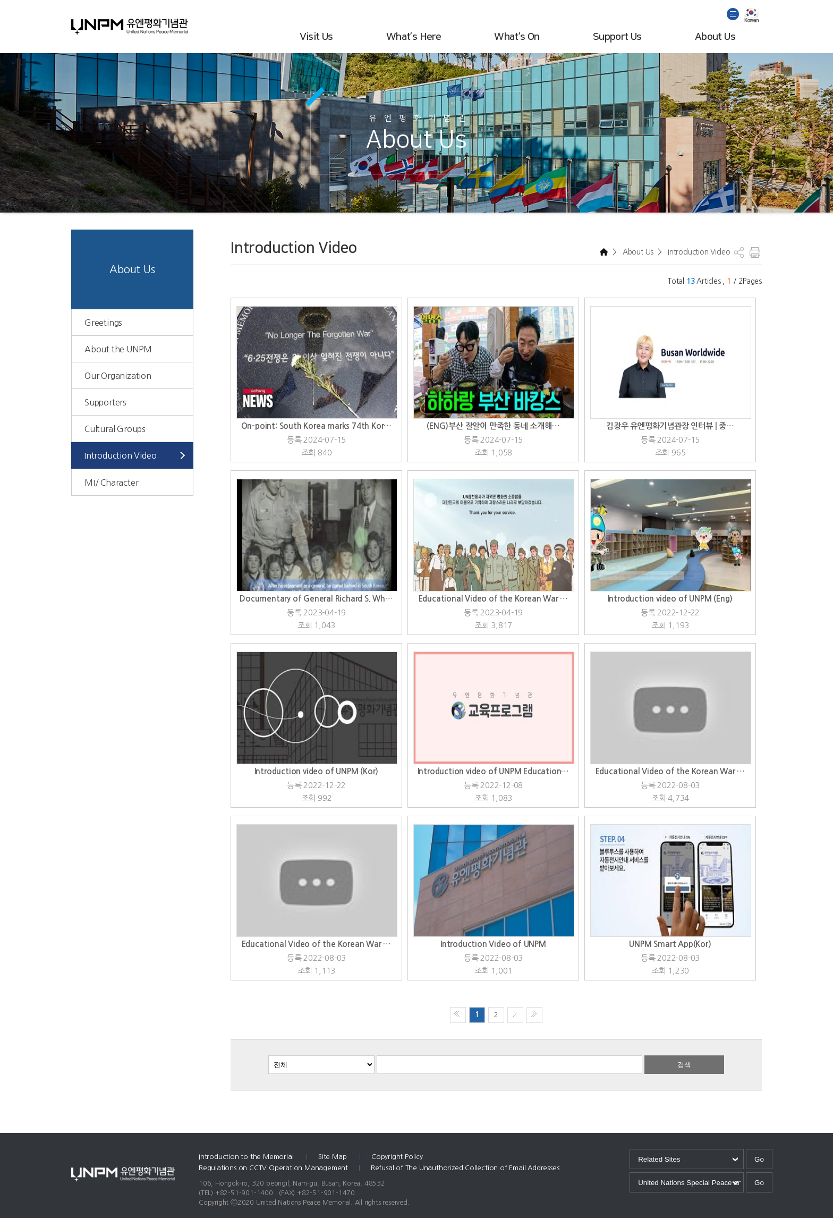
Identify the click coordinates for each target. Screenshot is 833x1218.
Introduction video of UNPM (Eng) (670, 599)
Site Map (333, 1156)
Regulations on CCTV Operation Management (273, 1167)
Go (759, 1159)
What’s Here (413, 37)
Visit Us (316, 37)
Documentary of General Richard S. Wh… (316, 599)
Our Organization (117, 375)
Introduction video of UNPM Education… (494, 771)
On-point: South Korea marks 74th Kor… (316, 426)
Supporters (105, 402)
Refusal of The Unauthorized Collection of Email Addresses (465, 1167)
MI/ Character (111, 482)
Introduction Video (120, 455)
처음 (458, 1015)
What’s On (517, 37)
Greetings (103, 322)
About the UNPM (118, 349)
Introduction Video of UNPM (493, 944)
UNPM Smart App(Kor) (670, 944)
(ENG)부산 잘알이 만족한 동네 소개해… (493, 426)
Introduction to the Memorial (247, 1156)
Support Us (617, 37)
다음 (515, 1015)
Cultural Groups (115, 429)
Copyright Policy (397, 1156)
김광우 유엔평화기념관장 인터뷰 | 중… (670, 426)
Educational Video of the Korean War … (493, 599)
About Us (715, 37)
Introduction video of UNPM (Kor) (316, 771)
